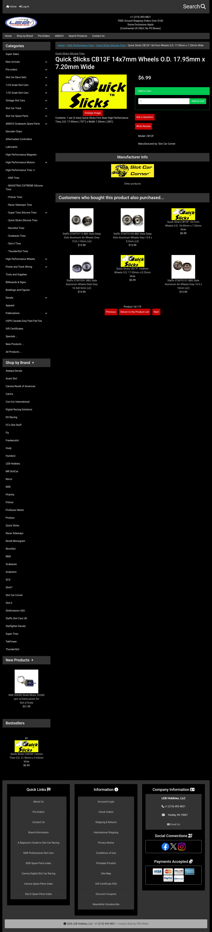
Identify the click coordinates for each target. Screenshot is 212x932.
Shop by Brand (25, 35)
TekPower (11, 641)
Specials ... (12, 336)
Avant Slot (11, 378)
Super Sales (12, 54)
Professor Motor (15, 510)
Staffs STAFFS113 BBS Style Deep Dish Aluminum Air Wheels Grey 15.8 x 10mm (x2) (82, 237)
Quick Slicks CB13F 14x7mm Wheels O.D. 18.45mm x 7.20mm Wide (183, 225)
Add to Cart (198, 101)
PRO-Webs (142, 923)
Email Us (173, 824)
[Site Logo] (37, 21)
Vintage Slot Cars (26, 100)
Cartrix (9, 394)
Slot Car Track (26, 108)
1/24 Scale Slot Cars (26, 85)
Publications (26, 313)
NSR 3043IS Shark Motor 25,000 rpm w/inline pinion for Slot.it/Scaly (26, 687)
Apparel (10, 305)
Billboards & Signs (16, 282)
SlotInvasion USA (15, 610)
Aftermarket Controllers (19, 139)
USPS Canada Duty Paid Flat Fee (24, 320)
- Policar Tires (14, 197)
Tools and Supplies (16, 274)
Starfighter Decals (16, 626)
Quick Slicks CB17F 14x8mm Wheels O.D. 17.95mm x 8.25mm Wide (132, 272)
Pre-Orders (44, 35)
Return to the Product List (134, 311)
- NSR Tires (12, 177)
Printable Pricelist (106, 863)
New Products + (19, 660)
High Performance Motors (26, 162)
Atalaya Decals (14, 370)
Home (11, 6)
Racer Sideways (14, 533)
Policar (9, 502)
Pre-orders (26, 69)
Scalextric (11, 571)
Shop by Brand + (20, 362)
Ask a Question (144, 117)
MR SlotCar (12, 471)
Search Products (78, 35)
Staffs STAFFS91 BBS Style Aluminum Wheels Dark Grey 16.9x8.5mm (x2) (82, 284)
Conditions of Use (106, 852)
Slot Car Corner (14, 595)
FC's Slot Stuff (13, 424)
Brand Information (38, 832)
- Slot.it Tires (13, 243)
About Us (38, 801)
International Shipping (106, 832)
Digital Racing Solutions (19, 409)
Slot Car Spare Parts (26, 115)
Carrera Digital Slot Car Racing (38, 873)
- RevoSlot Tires (15, 228)
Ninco (9, 479)
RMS (8, 556)
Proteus (10, 517)
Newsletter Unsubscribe (106, 904)
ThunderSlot (12, 649)
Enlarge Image (93, 112)
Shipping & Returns (106, 822)
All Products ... (14, 351)
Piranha (10, 494)
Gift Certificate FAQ (106, 883)
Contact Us (98, 35)
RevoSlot (11, 548)
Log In (24, 6)
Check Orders (106, 811)
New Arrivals (26, 61)
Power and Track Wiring (26, 266)
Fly (7, 432)
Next (156, 311)
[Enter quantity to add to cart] (164, 101)
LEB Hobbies (13, 463)
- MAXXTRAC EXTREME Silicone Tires (24, 187)
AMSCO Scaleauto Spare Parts (26, 123)
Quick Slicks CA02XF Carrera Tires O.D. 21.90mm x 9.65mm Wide (27, 751)
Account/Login (106, 801)
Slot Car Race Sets (26, 77)
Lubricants (11, 146)
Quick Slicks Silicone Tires (110, 45)
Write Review (143, 126)
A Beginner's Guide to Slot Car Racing (38, 842)
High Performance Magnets (21, 154)
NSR (8, 486)
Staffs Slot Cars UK (16, 618)
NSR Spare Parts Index (38, 863)
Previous (111, 311)
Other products (132, 183)
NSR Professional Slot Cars (38, 852)
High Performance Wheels (26, 259)
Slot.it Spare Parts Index (38, 894)
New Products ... (15, 344)
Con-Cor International (17, 401)
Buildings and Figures (18, 289)
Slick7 (9, 587)
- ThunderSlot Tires (17, 251)
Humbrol (10, 455)
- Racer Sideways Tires (19, 204)
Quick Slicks (12, 525)
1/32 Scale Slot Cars (26, 92)
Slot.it (9, 602)
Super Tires (12, 633)
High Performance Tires (80, 45)
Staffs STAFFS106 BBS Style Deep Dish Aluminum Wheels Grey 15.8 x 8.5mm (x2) (132, 237)
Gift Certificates (14, 328)
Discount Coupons (106, 894)
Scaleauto (11, 564)
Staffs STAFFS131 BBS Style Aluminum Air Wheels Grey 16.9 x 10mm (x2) (183, 284)
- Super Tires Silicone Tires (26, 212)
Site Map (106, 873)
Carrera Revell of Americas (20, 386)
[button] (194, 6)
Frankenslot (12, 440)
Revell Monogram (15, 540)
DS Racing (11, 417)
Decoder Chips (14, 131)
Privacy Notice (106, 842)
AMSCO (59, 35)
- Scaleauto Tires (16, 235)
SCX (8, 579)
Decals (26, 297)
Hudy (9, 448)
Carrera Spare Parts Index (38, 883)
